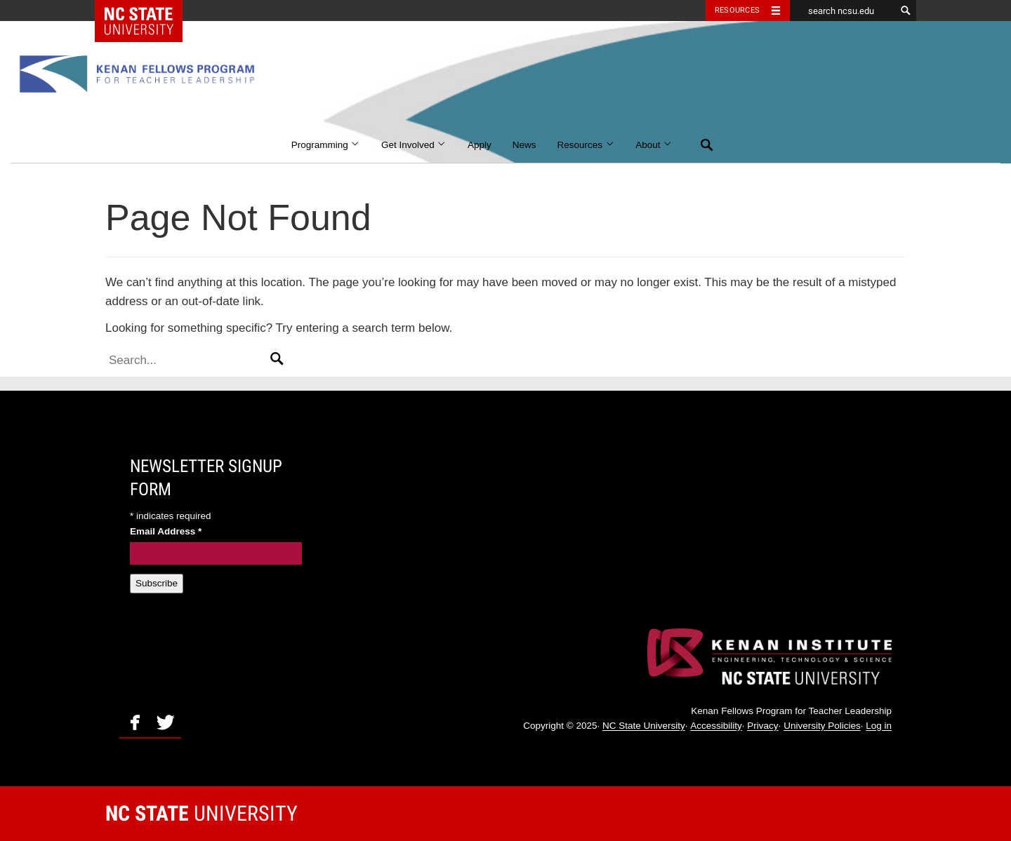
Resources (586, 145)
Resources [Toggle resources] (737, 10)
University (201, 813)
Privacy (762, 726)
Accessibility (716, 726)
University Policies (822, 726)
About (654, 145)
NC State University (643, 726)
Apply (479, 145)
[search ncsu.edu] (842, 10)
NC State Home (147, 10)
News (524, 145)
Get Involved (414, 145)
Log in (879, 726)
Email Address (165, 531)
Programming (325, 145)
